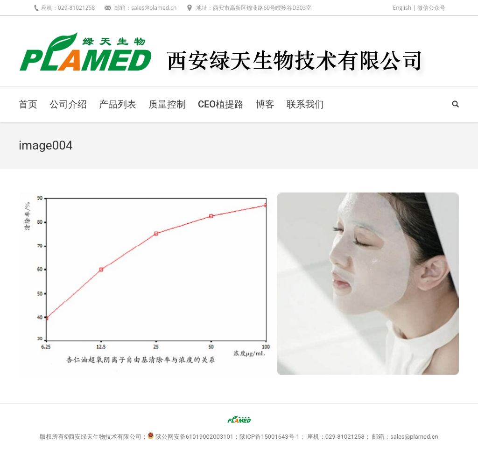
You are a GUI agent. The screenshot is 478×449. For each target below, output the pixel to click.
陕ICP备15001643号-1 (269, 436)
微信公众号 (431, 8)
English (402, 8)
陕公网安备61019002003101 (194, 436)
